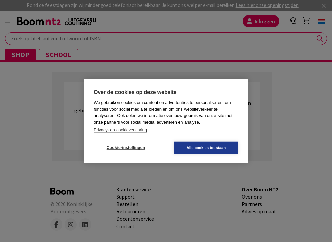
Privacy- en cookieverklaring (120, 129)
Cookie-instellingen (126, 147)
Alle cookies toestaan (206, 147)
